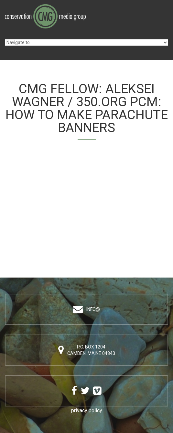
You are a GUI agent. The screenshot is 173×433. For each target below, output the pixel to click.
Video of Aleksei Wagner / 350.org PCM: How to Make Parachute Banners (86, 202)
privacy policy (86, 410)
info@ (93, 309)
